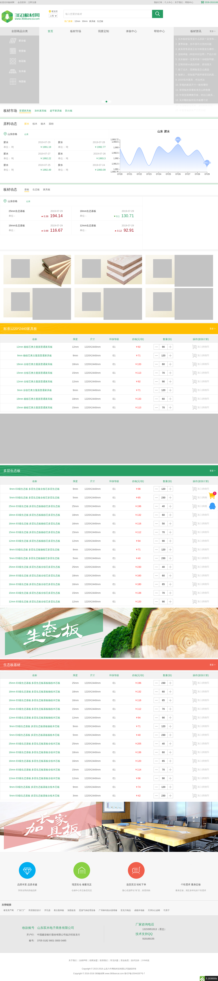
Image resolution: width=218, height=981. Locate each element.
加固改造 (71, 910)
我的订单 (158, 2)
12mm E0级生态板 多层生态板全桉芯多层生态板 (34, 601)
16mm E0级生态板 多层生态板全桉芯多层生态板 (34, 584)
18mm (85, 21)
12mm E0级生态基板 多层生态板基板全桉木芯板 (34, 778)
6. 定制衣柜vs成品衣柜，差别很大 (193, 64)
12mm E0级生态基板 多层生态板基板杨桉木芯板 (34, 717)
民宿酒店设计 (35, 910)
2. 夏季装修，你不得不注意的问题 (193, 44)
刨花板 (17, 61)
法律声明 (83, 960)
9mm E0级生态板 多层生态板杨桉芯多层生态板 (35, 549)
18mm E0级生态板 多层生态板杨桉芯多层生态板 (34, 515)
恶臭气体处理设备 (87, 910)
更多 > (212, 31)
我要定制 (103, 31)
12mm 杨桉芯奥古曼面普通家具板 (34, 346)
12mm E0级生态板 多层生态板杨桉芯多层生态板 (34, 541)
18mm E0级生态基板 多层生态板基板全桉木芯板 (34, 752)
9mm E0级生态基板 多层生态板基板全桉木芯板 (35, 787)
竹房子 (167, 910)
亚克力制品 (126, 910)
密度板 (17, 51)
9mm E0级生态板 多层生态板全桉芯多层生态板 (35, 489)
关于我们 (179, 2)
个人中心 (168, 2)
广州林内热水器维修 (108, 910)
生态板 (100, 21)
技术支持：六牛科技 (140, 960)
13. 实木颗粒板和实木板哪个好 (191, 100)
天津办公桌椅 (154, 910)
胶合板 (17, 41)
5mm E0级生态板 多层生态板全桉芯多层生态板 (35, 497)
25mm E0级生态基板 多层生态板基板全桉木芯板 (34, 743)
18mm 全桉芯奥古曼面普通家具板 (34, 364)
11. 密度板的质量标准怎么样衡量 (192, 90)
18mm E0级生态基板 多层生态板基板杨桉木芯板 (34, 691)
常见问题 (114, 960)
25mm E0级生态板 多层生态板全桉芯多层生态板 (34, 567)
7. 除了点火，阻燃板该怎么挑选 (192, 69)
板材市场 (75, 31)
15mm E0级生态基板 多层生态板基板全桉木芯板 (34, 769)
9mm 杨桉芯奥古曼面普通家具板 (34, 355)
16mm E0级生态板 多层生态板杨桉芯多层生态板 (34, 523)
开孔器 (47, 910)
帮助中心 (189, 2)
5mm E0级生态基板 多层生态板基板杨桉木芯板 (35, 735)
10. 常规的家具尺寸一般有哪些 (191, 84)
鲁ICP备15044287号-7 (134, 973)
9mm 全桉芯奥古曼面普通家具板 (34, 390)
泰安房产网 (8, 910)
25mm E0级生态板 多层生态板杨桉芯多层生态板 (34, 506)
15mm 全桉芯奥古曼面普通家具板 (34, 372)
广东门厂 (21, 910)
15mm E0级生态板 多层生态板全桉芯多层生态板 (34, 593)
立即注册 (32, 2)
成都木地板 (139, 910)
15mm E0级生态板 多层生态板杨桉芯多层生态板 (34, 532)
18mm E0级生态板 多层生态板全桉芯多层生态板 (34, 575)
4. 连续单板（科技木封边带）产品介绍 (195, 54)
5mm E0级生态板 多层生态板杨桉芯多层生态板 (35, 558)
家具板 (92, 21)
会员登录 (22, 2)
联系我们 (104, 960)
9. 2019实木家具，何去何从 (190, 79)
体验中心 (131, 31)
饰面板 (17, 81)
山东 (26, 134)
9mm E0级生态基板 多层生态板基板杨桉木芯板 (35, 726)
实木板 (17, 71)
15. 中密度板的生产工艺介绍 (190, 110)
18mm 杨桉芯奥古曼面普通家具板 (34, 398)
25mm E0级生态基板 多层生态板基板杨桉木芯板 (34, 683)
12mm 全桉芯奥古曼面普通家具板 (34, 381)
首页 (50, 31)
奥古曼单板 (59, 910)
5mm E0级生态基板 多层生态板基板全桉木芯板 (35, 795)
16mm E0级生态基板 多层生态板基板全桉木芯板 (34, 761)
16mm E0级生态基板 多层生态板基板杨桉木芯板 (34, 700)
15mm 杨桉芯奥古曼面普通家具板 (34, 407)
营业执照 (125, 960)
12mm (77, 21)
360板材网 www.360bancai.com (109, 973)
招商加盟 (93, 960)
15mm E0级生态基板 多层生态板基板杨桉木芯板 (34, 709)
